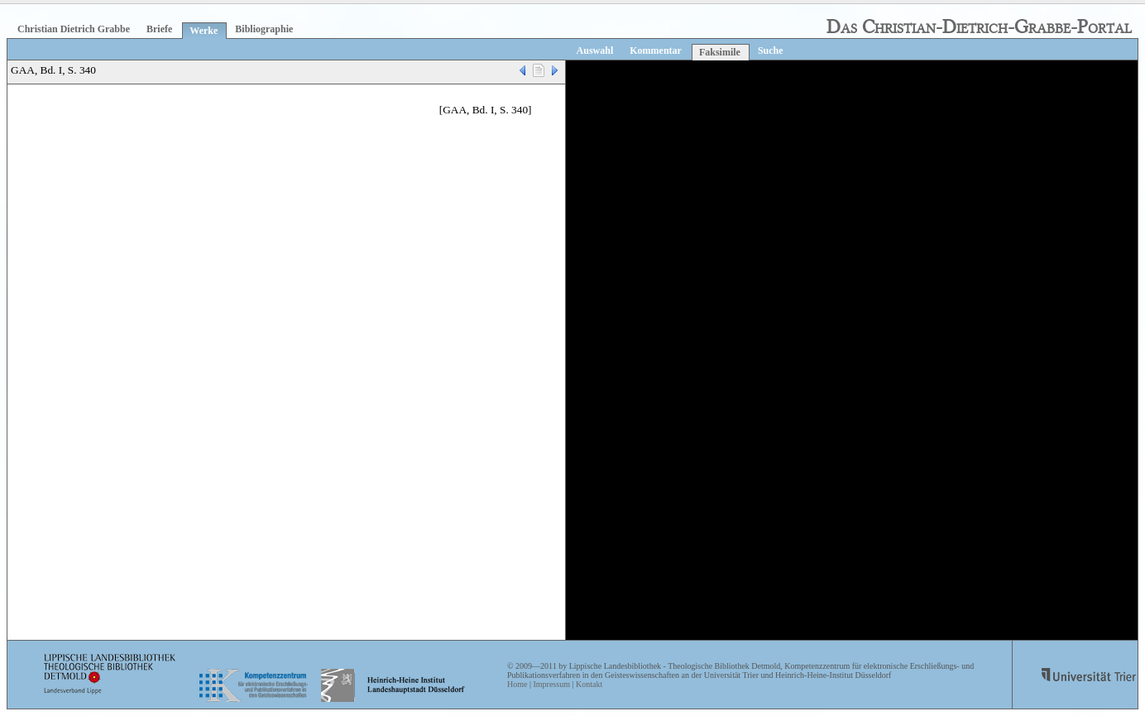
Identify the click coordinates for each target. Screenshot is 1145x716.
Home (517, 684)
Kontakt (589, 684)
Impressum (551, 684)
